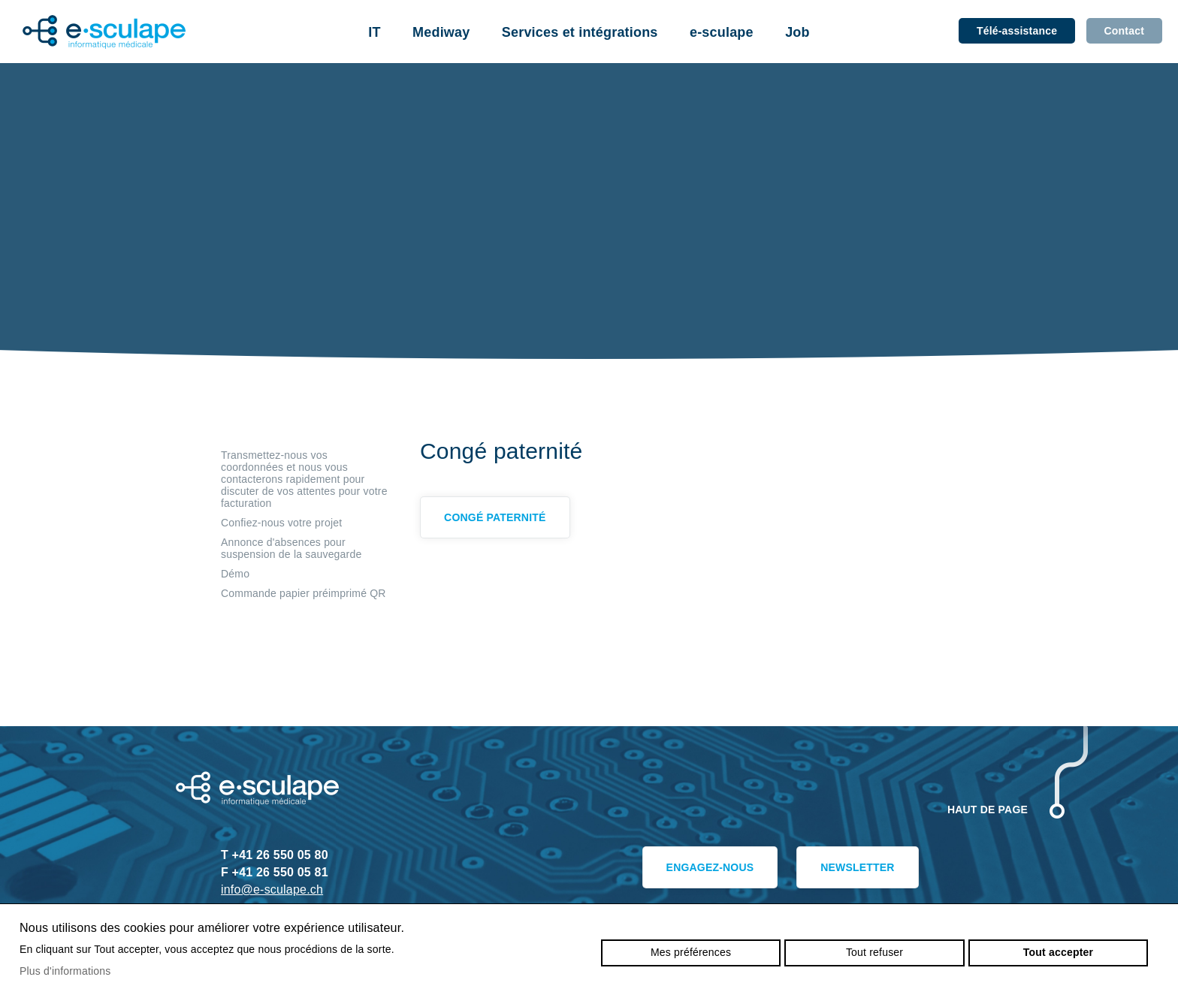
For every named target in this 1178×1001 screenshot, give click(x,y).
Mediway (441, 32)
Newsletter (850, 870)
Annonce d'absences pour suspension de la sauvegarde (291, 548)
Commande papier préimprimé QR (303, 593)
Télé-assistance (1017, 31)
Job (797, 32)
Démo (235, 574)
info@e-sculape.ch (272, 889)
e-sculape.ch (104, 32)
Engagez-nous (690, 870)
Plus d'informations (65, 971)
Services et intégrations (580, 32)
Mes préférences (691, 952)
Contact (1124, 31)
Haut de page (987, 810)
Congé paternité (501, 520)
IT (374, 32)
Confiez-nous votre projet (281, 523)
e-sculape (722, 32)
